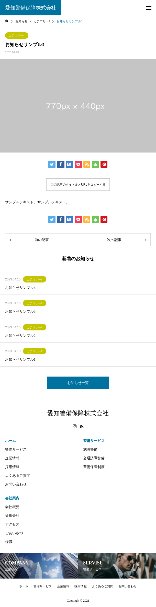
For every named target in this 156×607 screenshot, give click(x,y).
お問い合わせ (16, 484)
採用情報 (12, 467)
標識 (8, 542)
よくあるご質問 (17, 476)
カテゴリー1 (17, 35)
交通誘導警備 (94, 458)
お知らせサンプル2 (20, 336)
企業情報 (12, 458)
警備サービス (16, 449)
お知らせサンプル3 (20, 311)
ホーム (10, 441)
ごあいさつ (14, 533)
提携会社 (12, 516)
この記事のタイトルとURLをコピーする (78, 184)
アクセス (12, 524)
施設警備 (90, 449)
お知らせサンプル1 (20, 359)
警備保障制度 (94, 467)
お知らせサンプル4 (20, 288)
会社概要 (12, 507)
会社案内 (12, 498)
